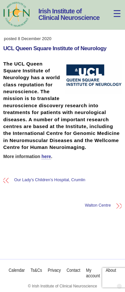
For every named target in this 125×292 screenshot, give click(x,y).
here (46, 156)
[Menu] (113, 9)
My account (93, 273)
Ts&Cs (36, 270)
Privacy (54, 270)
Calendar (17, 270)
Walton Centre (98, 205)
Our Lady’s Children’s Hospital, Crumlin (50, 180)
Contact (73, 270)
